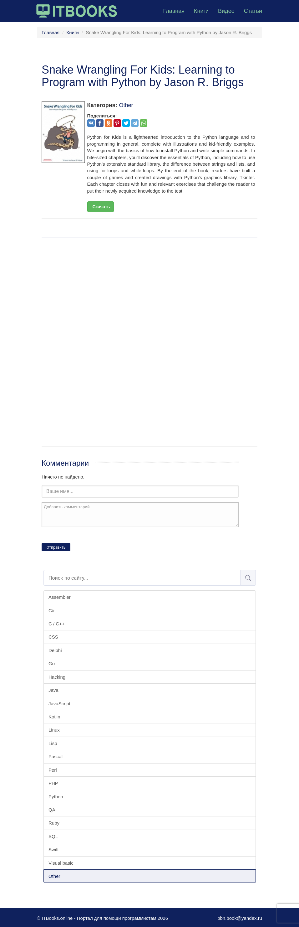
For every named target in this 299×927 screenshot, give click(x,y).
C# (51, 610)
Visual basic (60, 863)
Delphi (55, 650)
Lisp (52, 743)
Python (55, 796)
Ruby (53, 823)
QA (51, 809)
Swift (53, 849)
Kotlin (54, 716)
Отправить (56, 547)
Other (54, 876)
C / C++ (56, 623)
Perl (52, 770)
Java (53, 690)
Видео (226, 11)
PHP (53, 783)
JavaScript (59, 703)
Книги (201, 11)
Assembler (59, 597)
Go (51, 663)
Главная (174, 11)
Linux (54, 730)
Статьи (253, 11)
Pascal (55, 756)
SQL (53, 836)
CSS (53, 637)
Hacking (56, 677)
